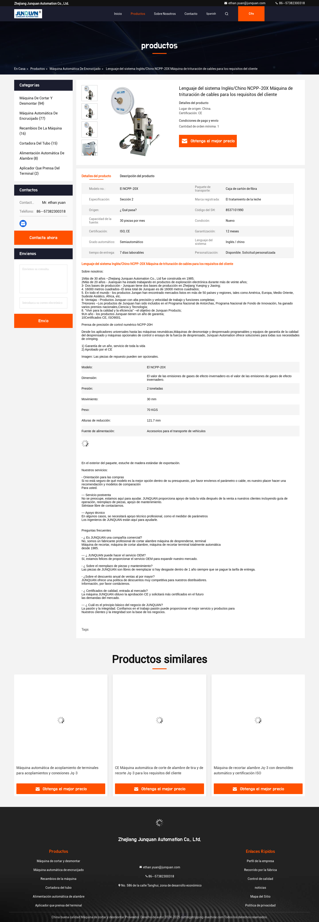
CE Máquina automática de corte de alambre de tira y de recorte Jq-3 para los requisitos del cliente (159, 770)
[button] (89, 154)
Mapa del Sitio (260, 896)
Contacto (191, 14)
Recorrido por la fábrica (260, 870)
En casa (19, 69)
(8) (41, 156)
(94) (36, 101)
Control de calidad (260, 879)
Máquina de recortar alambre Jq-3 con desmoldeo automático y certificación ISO (253, 770)
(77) (38, 116)
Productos (138, 14)
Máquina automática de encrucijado (75, 69)
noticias (260, 887)
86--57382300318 (290, 3)
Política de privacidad (260, 905)
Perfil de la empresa (260, 861)
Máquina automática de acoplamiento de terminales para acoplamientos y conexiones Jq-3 (57, 770)
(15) (38, 143)
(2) (39, 171)
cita (251, 13)
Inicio (118, 14)
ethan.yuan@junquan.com (245, 3)
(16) (40, 131)
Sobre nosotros (165, 14)
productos (37, 69)
